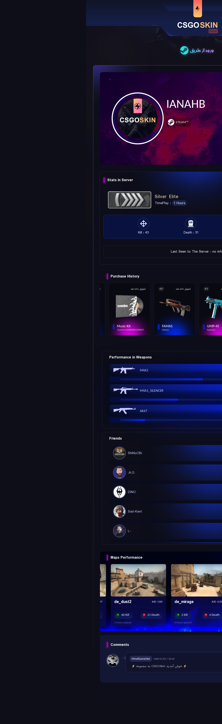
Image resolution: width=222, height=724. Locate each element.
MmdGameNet (55, 659)
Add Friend (191, 80)
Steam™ (96, 122)
